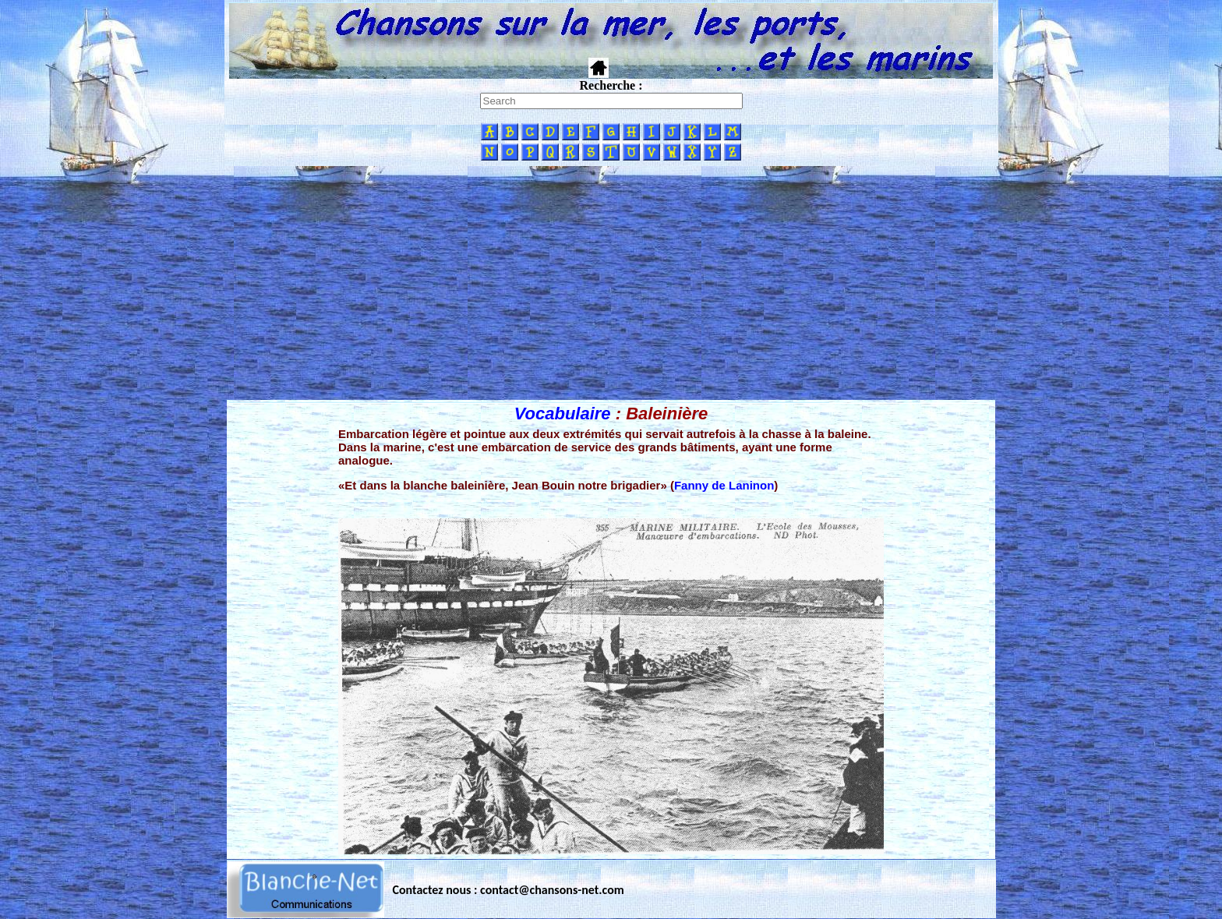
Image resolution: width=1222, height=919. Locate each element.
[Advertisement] (611, 283)
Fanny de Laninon (724, 485)
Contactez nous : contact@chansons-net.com (508, 889)
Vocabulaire (562, 413)
